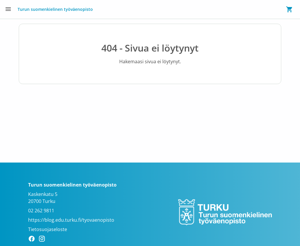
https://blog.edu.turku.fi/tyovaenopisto (71, 220)
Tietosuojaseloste (47, 229)
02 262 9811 (41, 210)
